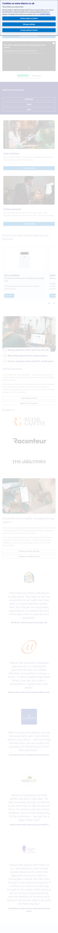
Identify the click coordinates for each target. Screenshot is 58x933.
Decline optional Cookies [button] (29, 18)
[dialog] (29, 18)
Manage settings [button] (29, 24)
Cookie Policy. (45, 14)
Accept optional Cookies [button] (29, 30)
